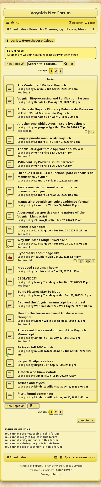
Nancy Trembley (45, 282)
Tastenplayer (62, 469)
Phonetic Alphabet (31, 227)
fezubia (39, 256)
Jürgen (38, 365)
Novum (39, 89)
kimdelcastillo (43, 386)
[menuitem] (15, 22)
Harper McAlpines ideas (35, 361)
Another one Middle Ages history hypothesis (51, 123)
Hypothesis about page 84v (38, 253)
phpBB (37, 465)
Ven (36, 152)
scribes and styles (31, 383)
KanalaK (39, 102)
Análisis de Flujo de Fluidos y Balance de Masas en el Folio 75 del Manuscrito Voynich (55, 111)
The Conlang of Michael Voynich (41, 85)
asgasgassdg (43, 127)
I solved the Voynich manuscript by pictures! (51, 302)
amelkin (39, 338)
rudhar (38, 376)
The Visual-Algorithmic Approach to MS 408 (50, 149)
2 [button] (56, 71)
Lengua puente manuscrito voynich (44, 138)
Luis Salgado (42, 230)
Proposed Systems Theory (37, 268)
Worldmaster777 (45, 306)
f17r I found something (35, 394)
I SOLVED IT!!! (27, 278)
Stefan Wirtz (42, 321)
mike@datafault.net (48, 351)
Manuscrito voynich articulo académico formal (53, 202)
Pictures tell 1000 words (35, 347)
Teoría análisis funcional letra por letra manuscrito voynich (47, 189)
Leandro (39, 142)
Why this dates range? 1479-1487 (42, 240)
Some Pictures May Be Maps (38, 291)
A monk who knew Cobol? (37, 372)
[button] (61, 70)
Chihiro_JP (41, 220)
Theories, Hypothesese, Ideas (29, 40)
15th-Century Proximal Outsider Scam (46, 162)
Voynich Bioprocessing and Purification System (53, 98)
